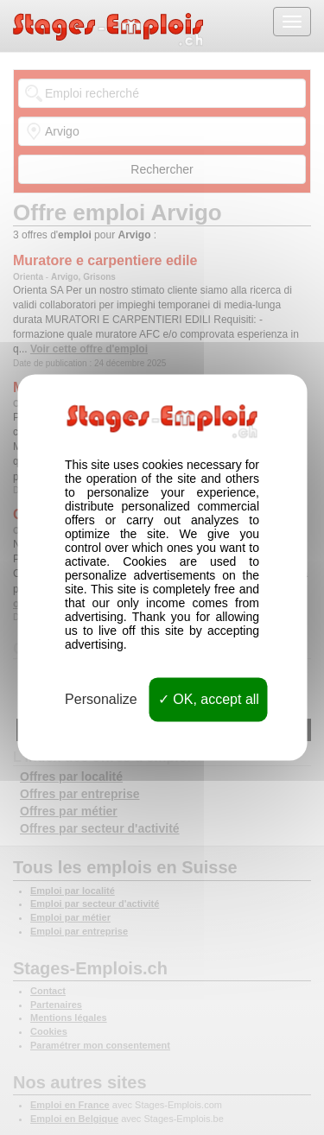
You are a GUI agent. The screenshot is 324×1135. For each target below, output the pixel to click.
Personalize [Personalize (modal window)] (101, 699)
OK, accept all (208, 699)
